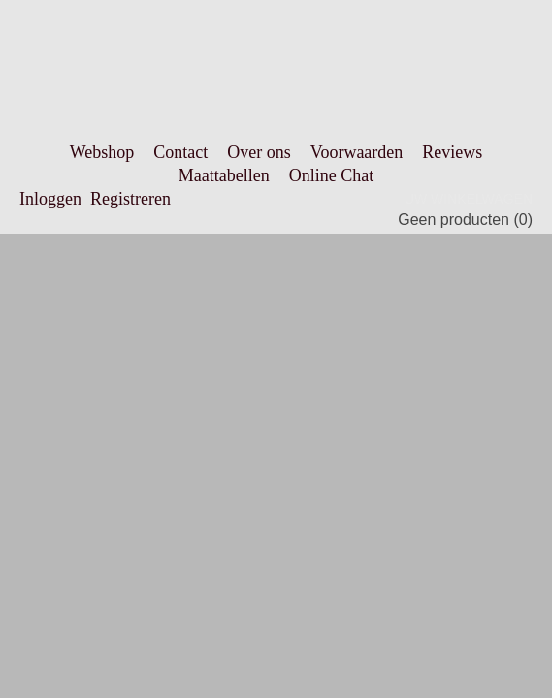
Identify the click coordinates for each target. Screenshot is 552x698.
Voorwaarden (357, 152)
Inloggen (50, 198)
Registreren (130, 198)
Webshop (102, 152)
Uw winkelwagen (469, 198)
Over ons (259, 152)
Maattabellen (224, 175)
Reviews (452, 152)
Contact (180, 152)
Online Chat (331, 175)
